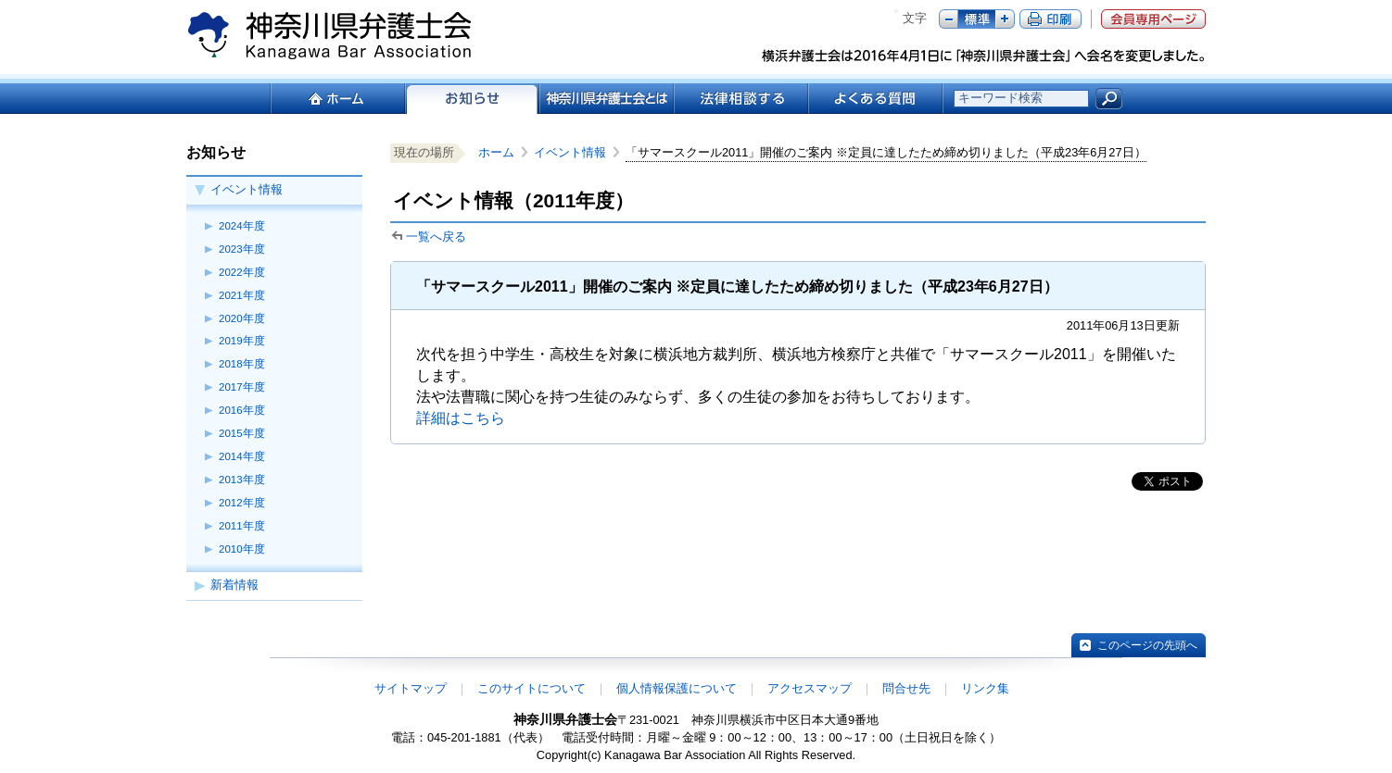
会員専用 (1153, 19)
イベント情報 (246, 189)
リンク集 (985, 688)
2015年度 (242, 433)
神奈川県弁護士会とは (605, 98)
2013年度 (242, 479)
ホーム (337, 98)
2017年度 (242, 387)
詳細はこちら (460, 418)
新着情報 (234, 585)
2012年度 (242, 502)
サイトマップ (410, 688)
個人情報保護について (676, 688)
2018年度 (242, 363)
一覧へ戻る (436, 236)
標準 (976, 19)
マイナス (948, 19)
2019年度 (242, 340)
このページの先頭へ (1147, 645)
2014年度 (242, 456)
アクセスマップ (809, 688)
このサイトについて (531, 688)
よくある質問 (875, 98)
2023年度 (242, 249)
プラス (1005, 19)
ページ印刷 (1050, 19)
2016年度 (242, 410)
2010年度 (242, 549)
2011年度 (242, 525)
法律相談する (740, 98)
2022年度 (242, 272)
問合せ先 (906, 688)
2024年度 (242, 225)
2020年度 (242, 318)
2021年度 (242, 295)
